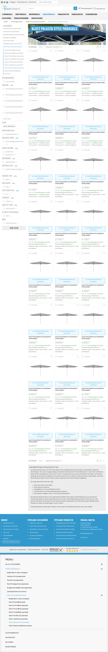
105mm (8, 201)
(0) (85, 8)
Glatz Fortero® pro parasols (14, 56)
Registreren (10, 646)
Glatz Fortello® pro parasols (14, 59)
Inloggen (13, 2)
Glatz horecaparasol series (12, 47)
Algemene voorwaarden (17, 549)
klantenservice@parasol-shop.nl (91, 529)
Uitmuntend (10, 208)
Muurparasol (34, 532)
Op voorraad (9, 81)
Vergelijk (34, 50)
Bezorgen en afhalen (10, 526)
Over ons (6, 532)
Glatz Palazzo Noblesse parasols (12, 72)
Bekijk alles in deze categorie (17, 572)
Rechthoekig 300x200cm (13, 90)
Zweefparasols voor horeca (12, 43)
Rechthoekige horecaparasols (13, 34)
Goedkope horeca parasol (39, 529)
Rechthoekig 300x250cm (13, 96)
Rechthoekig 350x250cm (13, 108)
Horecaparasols (49, 14)
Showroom (32, 2)
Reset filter (14, 228)
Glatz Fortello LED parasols (13, 62)
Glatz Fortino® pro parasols (13, 53)
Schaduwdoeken (91, 14)
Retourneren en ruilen (10, 529)
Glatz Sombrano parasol (38, 526)
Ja (6, 194)
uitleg (11, 85)
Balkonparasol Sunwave (64, 532)
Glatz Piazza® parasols (12, 50)
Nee (7, 179)
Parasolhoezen (77, 14)
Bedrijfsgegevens (86, 533)
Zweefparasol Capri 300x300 (66, 522)
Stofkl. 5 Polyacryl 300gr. (13, 169)
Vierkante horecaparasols (12, 28)
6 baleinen (9, 152)
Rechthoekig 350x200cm (13, 102)
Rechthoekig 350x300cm (13, 114)
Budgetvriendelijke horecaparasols (9, 39)
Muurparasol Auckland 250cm (66, 535)
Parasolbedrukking (21, 18)
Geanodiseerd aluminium (13, 143)
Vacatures (84, 537)
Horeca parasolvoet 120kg (65, 529)
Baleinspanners (11, 134)
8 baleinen (9, 155)
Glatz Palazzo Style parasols (14, 68)
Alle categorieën (54, 564)
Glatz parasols (10, 223)
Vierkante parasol (36, 522)
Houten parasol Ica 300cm (65, 538)
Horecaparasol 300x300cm (65, 526)
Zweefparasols (20, 14)
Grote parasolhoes (36, 535)
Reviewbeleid (8, 535)
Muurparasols (34, 14)
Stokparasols (7, 14)
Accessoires (6, 18)
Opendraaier (10, 162)
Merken (5, 538)
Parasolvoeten (63, 14)
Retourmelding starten (11, 541)
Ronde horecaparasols (11, 31)
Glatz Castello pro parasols (13, 65)
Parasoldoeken (36, 18)
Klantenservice (22, 2)
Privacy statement (34, 549)
